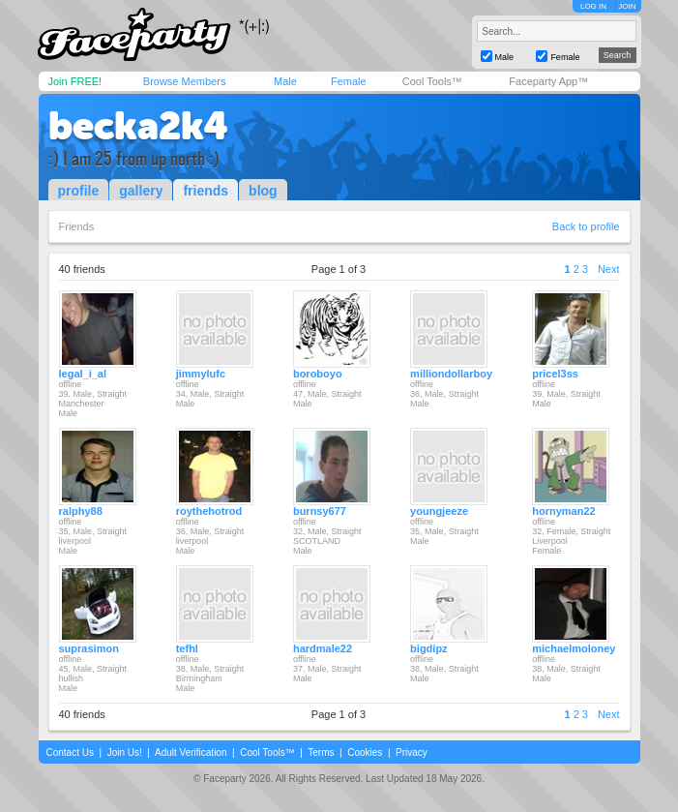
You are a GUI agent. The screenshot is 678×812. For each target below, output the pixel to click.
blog (263, 190)
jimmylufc (200, 373)
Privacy (411, 752)
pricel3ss (555, 373)
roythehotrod (209, 511)
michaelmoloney (573, 648)
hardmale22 (322, 648)
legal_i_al (83, 373)
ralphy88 (81, 511)
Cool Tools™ (432, 81)
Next (609, 269)
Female (349, 81)
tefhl (187, 648)
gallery (140, 190)
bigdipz (429, 648)
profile (79, 190)
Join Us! (124, 752)
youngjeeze (439, 511)
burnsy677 (319, 511)
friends (205, 190)
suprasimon (89, 648)
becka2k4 (138, 126)
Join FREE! (75, 81)
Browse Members (184, 81)
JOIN (626, 6)
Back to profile (586, 226)
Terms (321, 752)
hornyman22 (563, 511)
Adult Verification (191, 752)
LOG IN (593, 6)
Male (285, 81)
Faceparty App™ (548, 81)
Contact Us (70, 752)
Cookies (364, 752)
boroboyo (317, 373)
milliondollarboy (451, 373)
